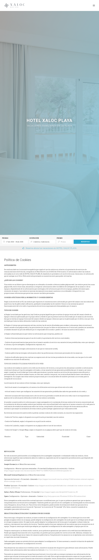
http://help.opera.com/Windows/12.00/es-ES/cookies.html (65, 496)
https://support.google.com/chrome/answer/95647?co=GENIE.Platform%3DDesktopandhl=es (37, 471)
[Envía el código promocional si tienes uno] (64, 242)
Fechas (5, 238)
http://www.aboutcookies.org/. (56, 550)
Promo (60, 238)
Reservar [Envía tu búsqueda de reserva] (85, 242)
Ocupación (34, 238)
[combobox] (15, 242)
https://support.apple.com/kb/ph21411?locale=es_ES (59, 492)
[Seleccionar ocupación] (42, 242)
